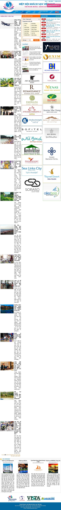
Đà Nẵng (33, 23)
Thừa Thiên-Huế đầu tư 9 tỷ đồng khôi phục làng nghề (17, 257)
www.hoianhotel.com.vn (23, 462)
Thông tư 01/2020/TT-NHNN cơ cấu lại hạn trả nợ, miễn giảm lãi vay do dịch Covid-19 (35, 53)
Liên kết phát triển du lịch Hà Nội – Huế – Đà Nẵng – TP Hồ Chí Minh (17, 366)
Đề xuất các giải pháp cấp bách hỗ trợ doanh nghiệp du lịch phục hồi (35, 48)
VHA (46, 1)
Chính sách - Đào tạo (7, 16)
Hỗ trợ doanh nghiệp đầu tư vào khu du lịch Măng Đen (17, 395)
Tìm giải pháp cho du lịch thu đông (17, 137)
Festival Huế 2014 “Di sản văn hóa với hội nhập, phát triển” (17, 165)
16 (13, 455)
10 (12, 454)
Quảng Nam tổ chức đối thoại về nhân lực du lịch (17, 109)
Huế (25, 25)
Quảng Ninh (34, 27)
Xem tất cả (58, 16)
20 (19, 455)
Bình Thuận (34, 29)
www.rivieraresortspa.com (38, 462)
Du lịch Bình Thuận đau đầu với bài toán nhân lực (17, 54)
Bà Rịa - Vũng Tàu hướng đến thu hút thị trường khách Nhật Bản (17, 229)
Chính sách (58, 1)
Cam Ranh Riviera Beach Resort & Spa (38, 461)
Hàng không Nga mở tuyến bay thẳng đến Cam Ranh (17, 22)
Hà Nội (25, 23)
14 (19, 454)
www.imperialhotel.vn (53, 462)
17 (14, 455)
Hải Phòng (26, 27)
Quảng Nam (27, 35)
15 (11, 455)
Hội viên (51, 1)
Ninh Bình (26, 33)
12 (16, 454)
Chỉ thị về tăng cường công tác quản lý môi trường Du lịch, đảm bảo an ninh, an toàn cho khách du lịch (17, 427)
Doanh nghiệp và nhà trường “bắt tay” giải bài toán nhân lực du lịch (35, 58)
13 (17, 454)
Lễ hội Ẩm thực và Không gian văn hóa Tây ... (53, 25)
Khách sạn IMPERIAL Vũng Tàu (53, 460)
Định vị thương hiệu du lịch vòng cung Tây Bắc (17, 336)
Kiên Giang (34, 35)
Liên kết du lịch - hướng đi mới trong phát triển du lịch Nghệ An (17, 82)
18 (16, 455)
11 (14, 454)
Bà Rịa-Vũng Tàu (35, 31)
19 (18, 455)
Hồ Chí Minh (34, 25)
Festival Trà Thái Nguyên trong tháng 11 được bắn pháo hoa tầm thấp (17, 196)
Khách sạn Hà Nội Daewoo (8, 460)
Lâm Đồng (26, 31)
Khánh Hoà (26, 29)
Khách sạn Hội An (23, 460)
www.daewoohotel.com (8, 462)
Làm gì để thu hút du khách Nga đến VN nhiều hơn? (17, 283)
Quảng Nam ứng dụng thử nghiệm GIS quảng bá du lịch (17, 307)
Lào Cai (33, 33)
